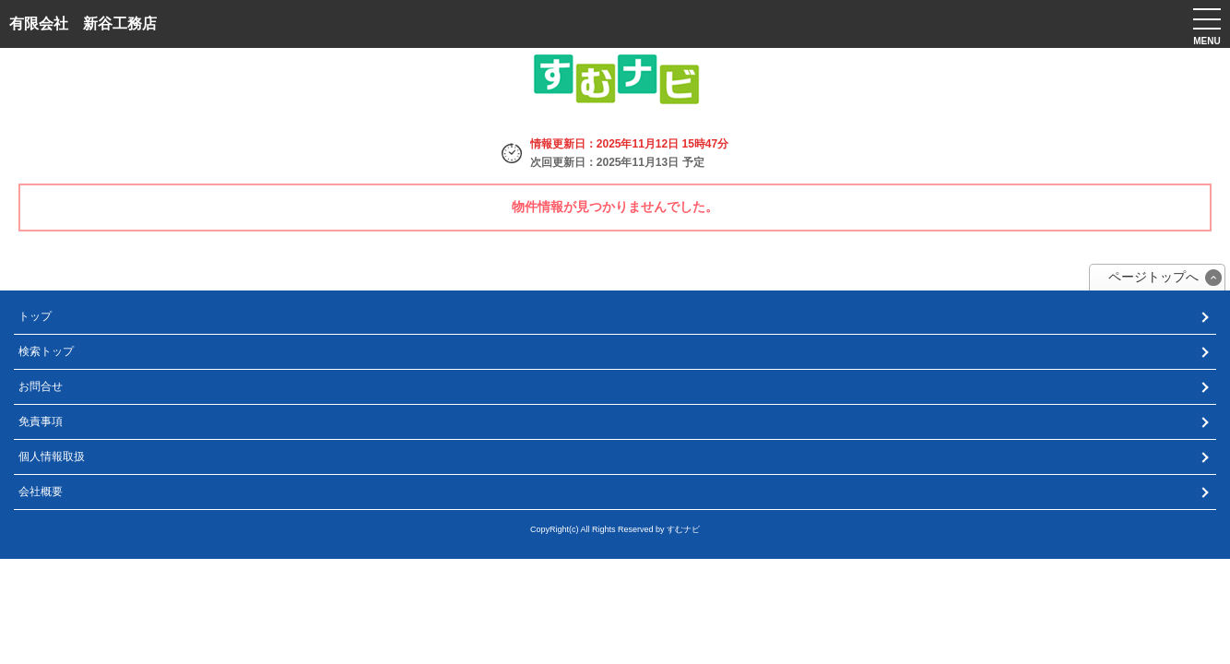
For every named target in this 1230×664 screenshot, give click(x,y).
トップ (35, 316)
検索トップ (46, 351)
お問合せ (40, 386)
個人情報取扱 (51, 456)
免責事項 (40, 421)
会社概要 (40, 491)
